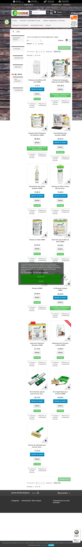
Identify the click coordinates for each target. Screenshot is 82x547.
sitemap (24, 536)
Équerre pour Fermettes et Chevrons (15, 139)
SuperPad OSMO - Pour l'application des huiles (17, 200)
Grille (67, 40)
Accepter (51, 545)
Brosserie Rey (18, 420)
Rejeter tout (41, 276)
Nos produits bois (37, 25)
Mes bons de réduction (39, 514)
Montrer (29, 43)
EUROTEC (17, 370)
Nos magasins (18, 351)
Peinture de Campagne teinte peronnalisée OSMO (60, 81)
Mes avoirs (35, 505)
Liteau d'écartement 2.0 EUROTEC (17, 54)
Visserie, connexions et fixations (54, 20)
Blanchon (17, 362)
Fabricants (18, 357)
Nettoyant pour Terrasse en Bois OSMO (60, 344)
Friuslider (17, 372)
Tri (27, 40)
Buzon (16, 364)
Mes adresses (36, 508)
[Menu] (79, 530)
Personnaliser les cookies (40, 272)
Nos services (18, 340)
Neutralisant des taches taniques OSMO (37, 187)
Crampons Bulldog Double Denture (17, 111)
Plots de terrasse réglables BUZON (16, 83)
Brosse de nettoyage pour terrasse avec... (37, 446)
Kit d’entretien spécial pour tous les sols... (37, 393)
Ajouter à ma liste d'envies (32, 105)
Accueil (14, 20)
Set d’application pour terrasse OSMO (60, 393)
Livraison (17, 318)
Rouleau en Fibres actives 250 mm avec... (60, 187)
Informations (18, 313)
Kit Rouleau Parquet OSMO (60, 289)
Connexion (66, 4)
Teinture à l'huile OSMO (37, 240)
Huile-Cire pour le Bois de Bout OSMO (60, 240)
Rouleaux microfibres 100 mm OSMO (37, 81)
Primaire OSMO (37, 288)
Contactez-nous (57, 4)
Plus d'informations (26, 272)
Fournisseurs (18, 413)
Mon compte (36, 501)
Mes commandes (37, 503)
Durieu (16, 367)
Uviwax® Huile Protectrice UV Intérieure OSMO (37, 134)
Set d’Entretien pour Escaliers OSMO (60, 134)
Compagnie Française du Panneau (17, 427)
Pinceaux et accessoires (20, 25)
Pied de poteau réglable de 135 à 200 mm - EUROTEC (17, 169)
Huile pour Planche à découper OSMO (37, 344)
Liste (70, 40)
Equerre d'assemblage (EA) (17, 229)
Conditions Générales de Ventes (17, 326)
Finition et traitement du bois (30, 20)
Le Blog (48, 25)
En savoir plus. (44, 545)
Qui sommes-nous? (24, 518)
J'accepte (41, 281)
